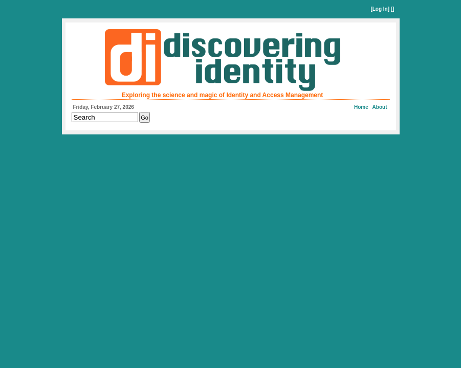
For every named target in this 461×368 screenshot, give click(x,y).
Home (361, 107)
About (379, 107)
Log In (380, 9)
